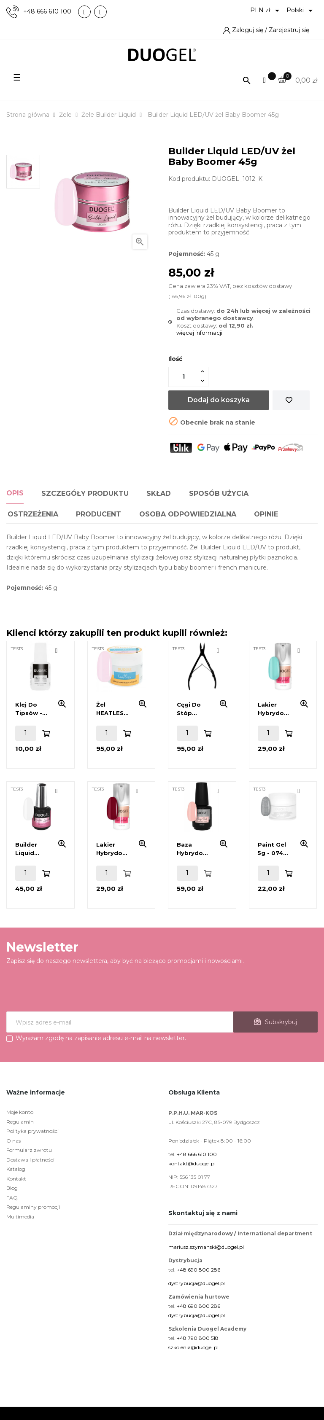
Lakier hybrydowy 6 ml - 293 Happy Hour (113, 849)
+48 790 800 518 (198, 1338)
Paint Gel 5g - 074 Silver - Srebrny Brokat (272, 849)
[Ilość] (183, 376)
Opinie (266, 514)
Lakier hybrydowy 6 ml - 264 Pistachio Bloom (275, 709)
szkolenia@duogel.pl (193, 1347)
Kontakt (16, 1178)
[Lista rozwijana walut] (266, 10)
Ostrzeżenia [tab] (33, 514)
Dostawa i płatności (30, 1159)
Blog (12, 1188)
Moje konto (19, 1112)
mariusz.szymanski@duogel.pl (206, 1247)
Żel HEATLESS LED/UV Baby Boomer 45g (111, 709)
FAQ (12, 1197)
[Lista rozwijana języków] (301, 10)
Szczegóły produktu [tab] (85, 493)
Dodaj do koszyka (219, 400)
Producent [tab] (98, 514)
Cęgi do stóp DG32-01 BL (194, 709)
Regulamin (20, 1122)
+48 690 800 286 (198, 1270)
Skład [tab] (158, 493)
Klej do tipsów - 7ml (28, 709)
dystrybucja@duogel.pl (196, 1315)
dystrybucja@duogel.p (196, 1283)
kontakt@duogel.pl (192, 1163)
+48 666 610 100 (47, 11)
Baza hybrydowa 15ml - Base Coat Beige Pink (194, 849)
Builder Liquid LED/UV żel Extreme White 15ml (32, 849)
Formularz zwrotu (29, 1150)
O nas (13, 1141)
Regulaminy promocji (33, 1207)
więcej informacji (199, 332)
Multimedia (20, 1216)
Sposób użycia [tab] (218, 493)
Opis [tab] (15, 493)
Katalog (15, 1169)
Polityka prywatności (32, 1131)
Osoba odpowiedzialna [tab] (187, 514)
